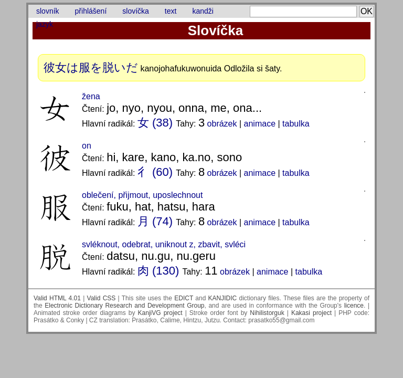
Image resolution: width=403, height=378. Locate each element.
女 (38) (155, 122)
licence (354, 305)
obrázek (222, 123)
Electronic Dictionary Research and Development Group (124, 305)
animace (259, 123)
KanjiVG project (160, 313)
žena (91, 96)
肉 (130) (158, 270)
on (86, 145)
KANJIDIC (222, 298)
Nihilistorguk (267, 313)
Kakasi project (311, 313)
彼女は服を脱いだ (91, 67)
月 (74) (155, 221)
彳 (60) (155, 171)
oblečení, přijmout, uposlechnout (142, 195)
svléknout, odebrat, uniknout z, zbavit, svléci (164, 244)
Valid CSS (101, 298)
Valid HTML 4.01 (57, 298)
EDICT (183, 298)
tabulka (296, 123)
